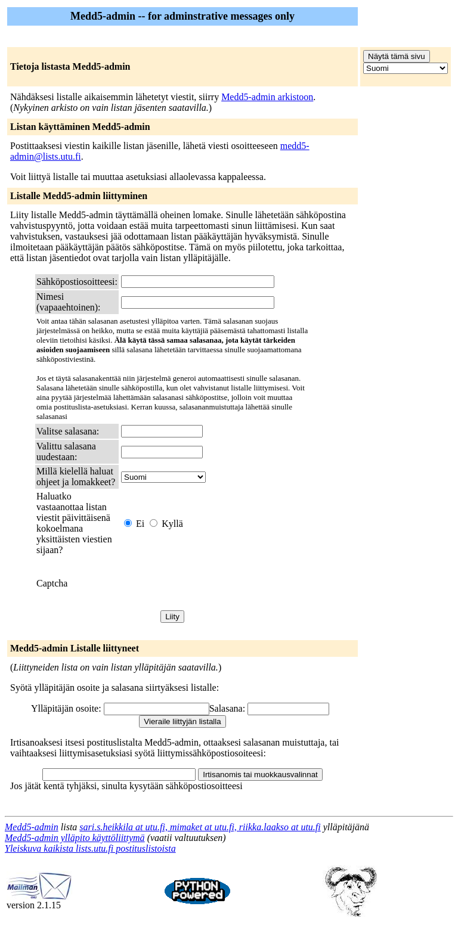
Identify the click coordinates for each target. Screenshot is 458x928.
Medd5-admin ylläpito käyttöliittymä (75, 838)
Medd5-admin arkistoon (267, 97)
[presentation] (211, 583)
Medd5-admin (31, 827)
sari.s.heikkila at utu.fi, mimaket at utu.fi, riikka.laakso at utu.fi (199, 827)
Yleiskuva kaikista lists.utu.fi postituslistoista (90, 848)
